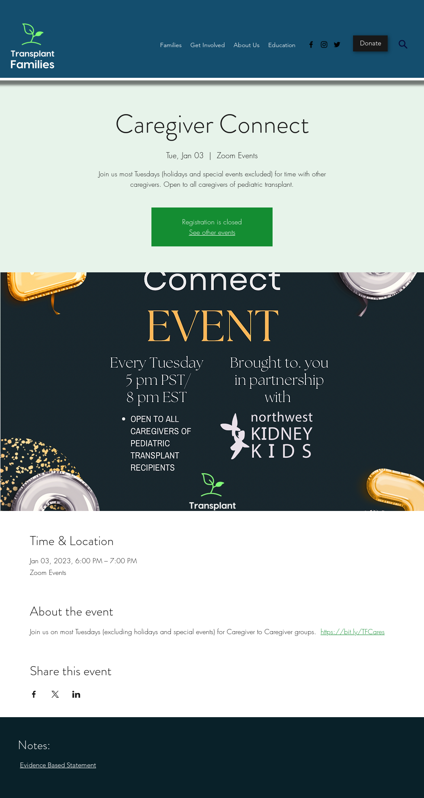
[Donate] (370, 43)
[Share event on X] (55, 694)
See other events (212, 232)
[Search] (402, 44)
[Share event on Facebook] (34, 694)
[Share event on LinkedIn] (76, 694)
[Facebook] (311, 44)
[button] (171, 44)
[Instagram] (324, 44)
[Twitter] (337, 44)
